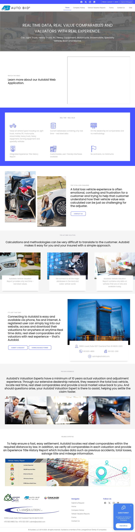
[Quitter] (131, 505)
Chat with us (123, 526)
